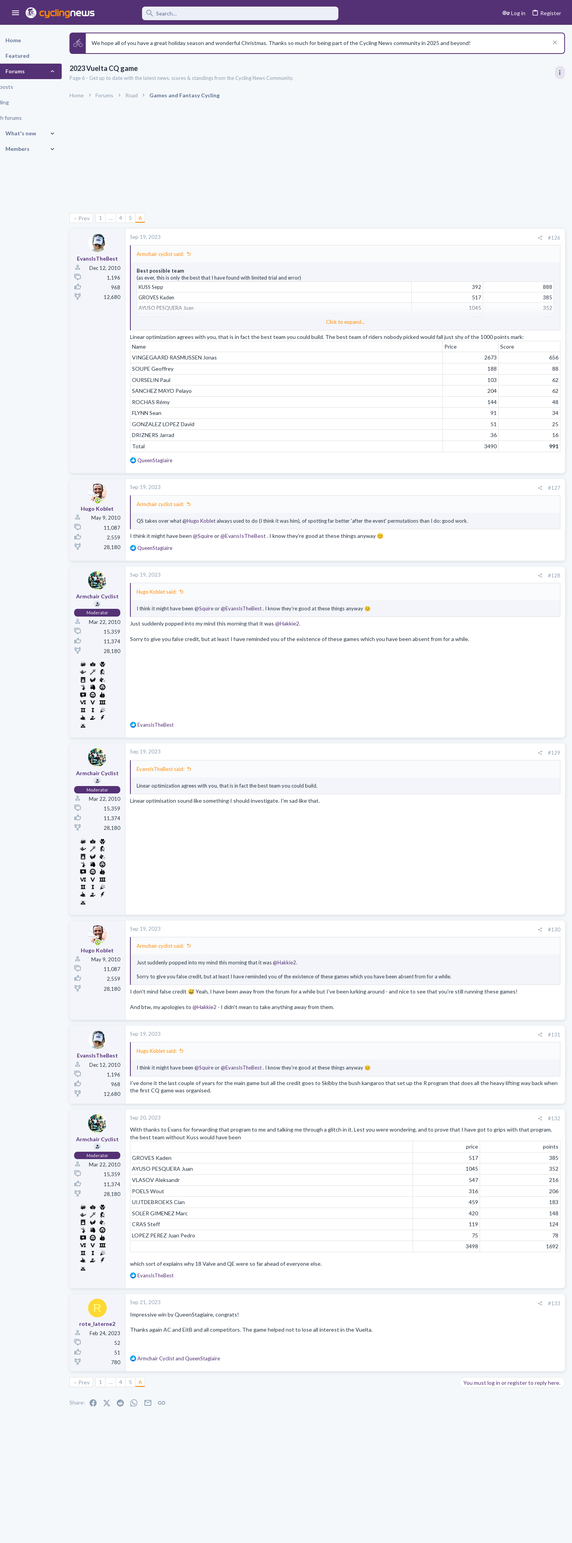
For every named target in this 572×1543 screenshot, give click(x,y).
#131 (429, 1064)
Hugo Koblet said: (176, 606)
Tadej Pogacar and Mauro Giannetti (504, 608)
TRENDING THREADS (474, 449)
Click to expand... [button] (293, 322)
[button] (16, 13)
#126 (429, 238)
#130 (429, 944)
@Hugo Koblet (218, 528)
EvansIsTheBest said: (180, 783)
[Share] (415, 238)
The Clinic (473, 629)
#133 (429, 1332)
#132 (429, 1148)
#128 (429, 590)
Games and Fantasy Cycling (493, 958)
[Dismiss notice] (553, 43)
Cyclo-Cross (476, 890)
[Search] (222, 13)
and (198, 1388)
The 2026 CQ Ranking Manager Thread (509, 943)
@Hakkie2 (307, 638)
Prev (103, 218)
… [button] (130, 217)
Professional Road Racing (490, 495)
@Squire (223, 550)
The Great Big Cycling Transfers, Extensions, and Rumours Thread (507, 563)
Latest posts (466, 784)
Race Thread (477, 876)
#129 (429, 767)
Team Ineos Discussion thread (499, 1019)
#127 (429, 495)
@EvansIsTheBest (263, 550)
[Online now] (117, 509)
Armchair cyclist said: (180, 254)
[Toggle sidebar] (559, 72)
